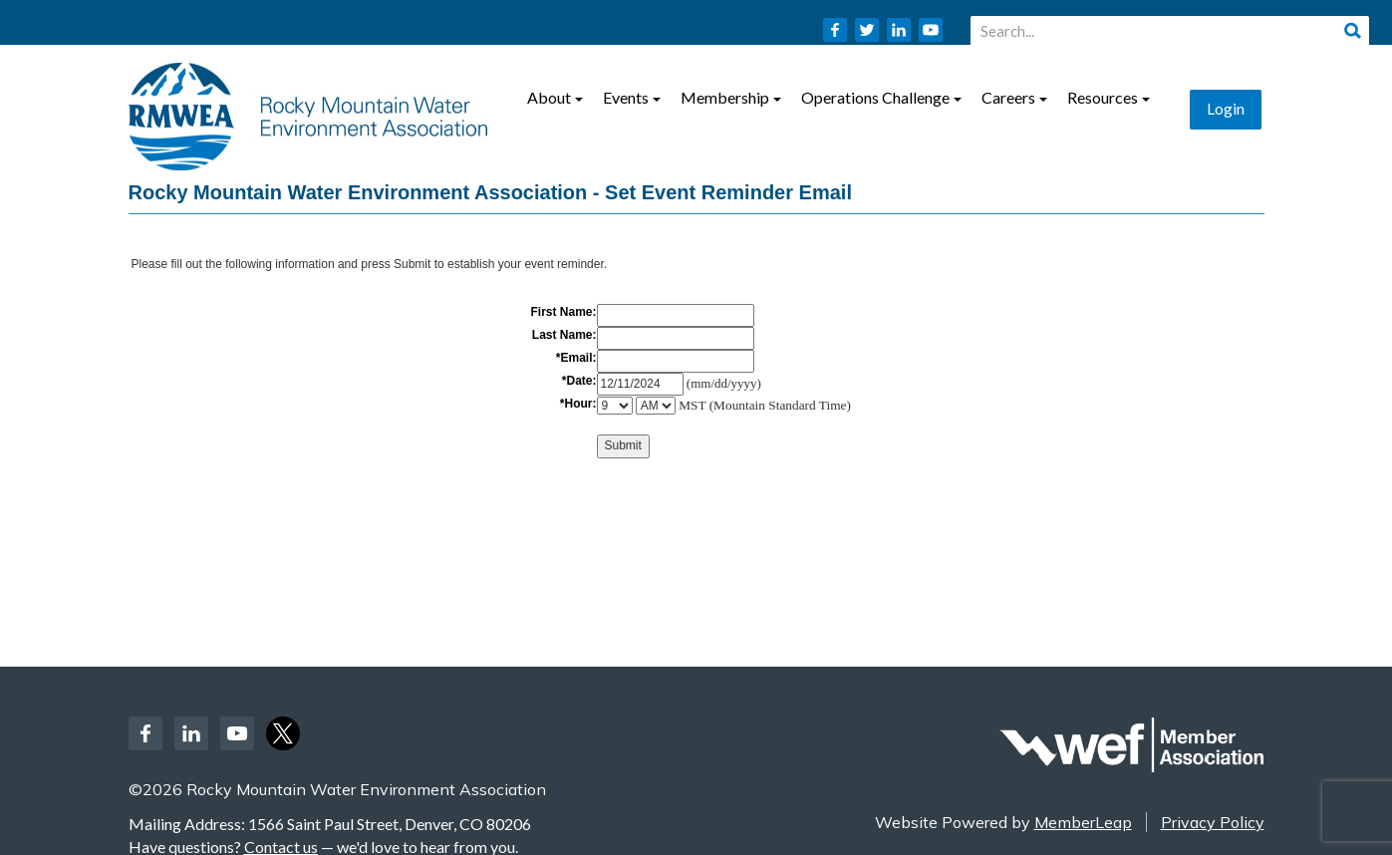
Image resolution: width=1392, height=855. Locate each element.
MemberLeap (1083, 822)
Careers (1014, 97)
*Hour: (578, 404)
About (555, 97)
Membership (731, 97)
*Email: (576, 358)
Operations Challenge (881, 97)
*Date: (579, 381)
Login (1226, 108)
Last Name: (564, 335)
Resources (1108, 97)
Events (632, 97)
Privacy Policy (1212, 822)
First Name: (563, 312)
